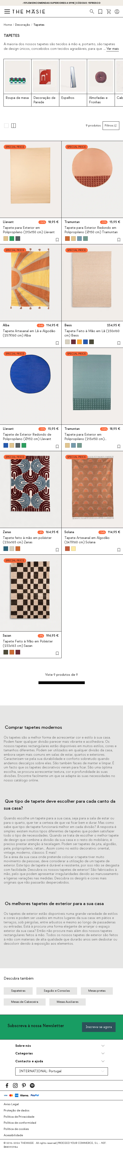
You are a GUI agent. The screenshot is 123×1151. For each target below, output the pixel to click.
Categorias (24, 1053)
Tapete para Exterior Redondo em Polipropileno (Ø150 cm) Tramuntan (91, 230)
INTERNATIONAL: (40, 1071)
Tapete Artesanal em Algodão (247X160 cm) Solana (87, 540)
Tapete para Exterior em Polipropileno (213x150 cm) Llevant (29, 230)
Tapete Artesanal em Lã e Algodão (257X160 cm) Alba (29, 333)
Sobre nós (23, 1046)
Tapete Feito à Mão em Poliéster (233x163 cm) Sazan (28, 643)
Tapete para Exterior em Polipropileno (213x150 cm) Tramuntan (84, 439)
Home (8, 25)
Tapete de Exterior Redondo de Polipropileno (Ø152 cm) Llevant (27, 437)
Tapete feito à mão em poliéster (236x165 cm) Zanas (27, 540)
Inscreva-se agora (99, 1027)
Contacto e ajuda (29, 1061)
